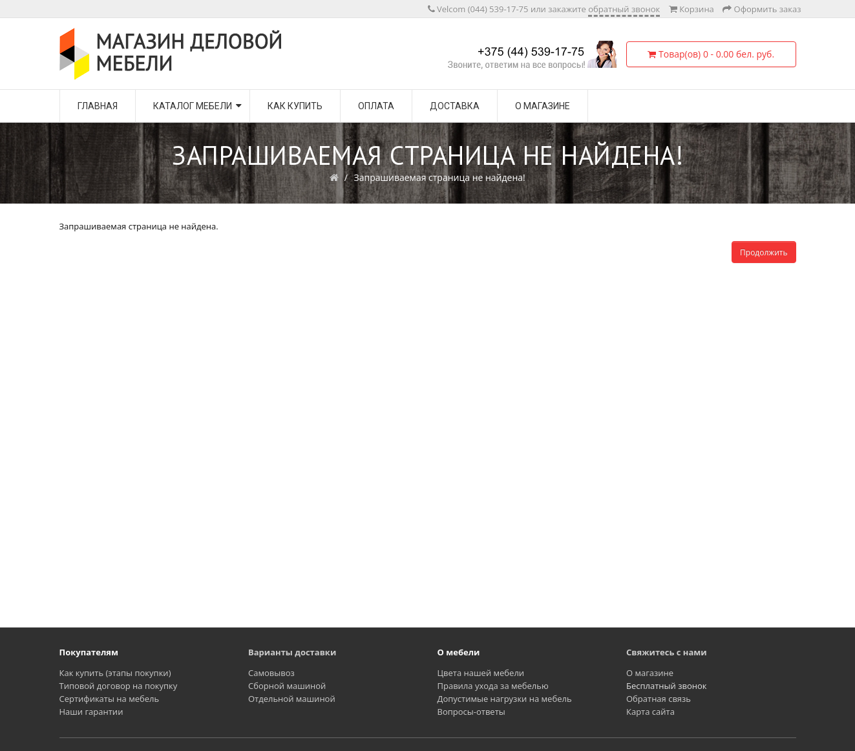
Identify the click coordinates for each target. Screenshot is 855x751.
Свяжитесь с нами (666, 652)
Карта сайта (650, 711)
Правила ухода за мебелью (493, 686)
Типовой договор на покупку (118, 686)
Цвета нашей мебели (481, 673)
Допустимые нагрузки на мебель (505, 698)
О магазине (542, 106)
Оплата (376, 106)
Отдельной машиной (291, 698)
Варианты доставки (292, 652)
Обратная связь (658, 698)
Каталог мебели (192, 106)
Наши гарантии (91, 711)
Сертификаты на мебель (109, 698)
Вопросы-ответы (471, 711)
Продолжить (763, 252)
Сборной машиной (287, 686)
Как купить (295, 106)
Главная (98, 106)
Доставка (455, 106)
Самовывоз (271, 673)
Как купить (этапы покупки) (115, 673)
